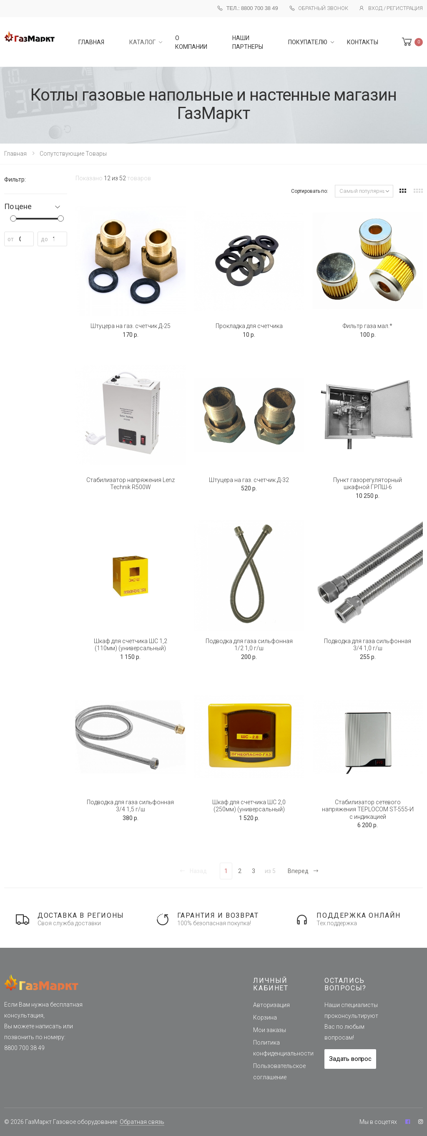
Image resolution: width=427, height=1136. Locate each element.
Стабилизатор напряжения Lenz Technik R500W (130, 484)
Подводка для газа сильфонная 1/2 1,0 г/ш (249, 645)
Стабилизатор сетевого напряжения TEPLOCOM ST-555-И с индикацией (368, 809)
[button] (411, 42)
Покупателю (307, 42)
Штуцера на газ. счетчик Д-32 (249, 480)
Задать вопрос (350, 1059)
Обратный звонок (318, 8)
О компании (191, 42)
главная (91, 42)
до (44, 239)
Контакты (362, 42)
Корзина (265, 1017)
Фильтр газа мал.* (367, 326)
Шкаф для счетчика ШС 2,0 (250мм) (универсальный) (249, 806)
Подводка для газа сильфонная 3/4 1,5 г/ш (130, 806)
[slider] (13, 218)
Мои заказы (269, 1030)
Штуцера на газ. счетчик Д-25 (130, 326)
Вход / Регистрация (391, 8)
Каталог (142, 42)
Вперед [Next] (303, 871)
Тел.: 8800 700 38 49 (247, 8)
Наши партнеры (247, 42)
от (11, 239)
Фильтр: (15, 179)
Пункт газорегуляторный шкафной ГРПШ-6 (367, 484)
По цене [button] (18, 206)
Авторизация (271, 1005)
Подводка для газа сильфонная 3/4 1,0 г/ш (367, 645)
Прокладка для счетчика (249, 326)
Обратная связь (142, 1121)
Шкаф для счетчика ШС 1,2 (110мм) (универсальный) (130, 645)
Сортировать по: (309, 191)
